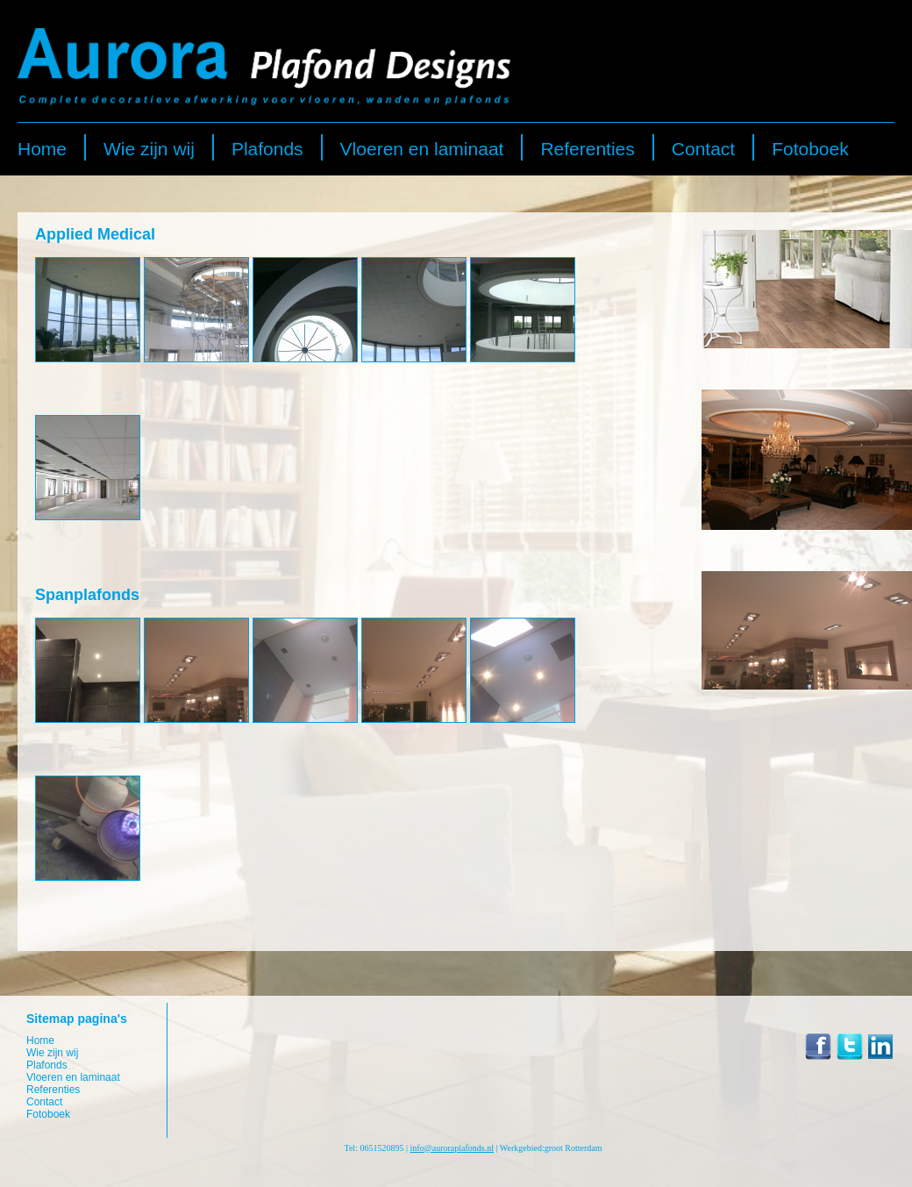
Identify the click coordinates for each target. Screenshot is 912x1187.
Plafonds (267, 149)
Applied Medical (95, 234)
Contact (703, 149)
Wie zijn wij (149, 149)
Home (42, 149)
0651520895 (381, 1148)
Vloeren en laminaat (422, 149)
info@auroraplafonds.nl (452, 1148)
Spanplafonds (87, 595)
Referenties (587, 149)
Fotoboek (810, 149)
